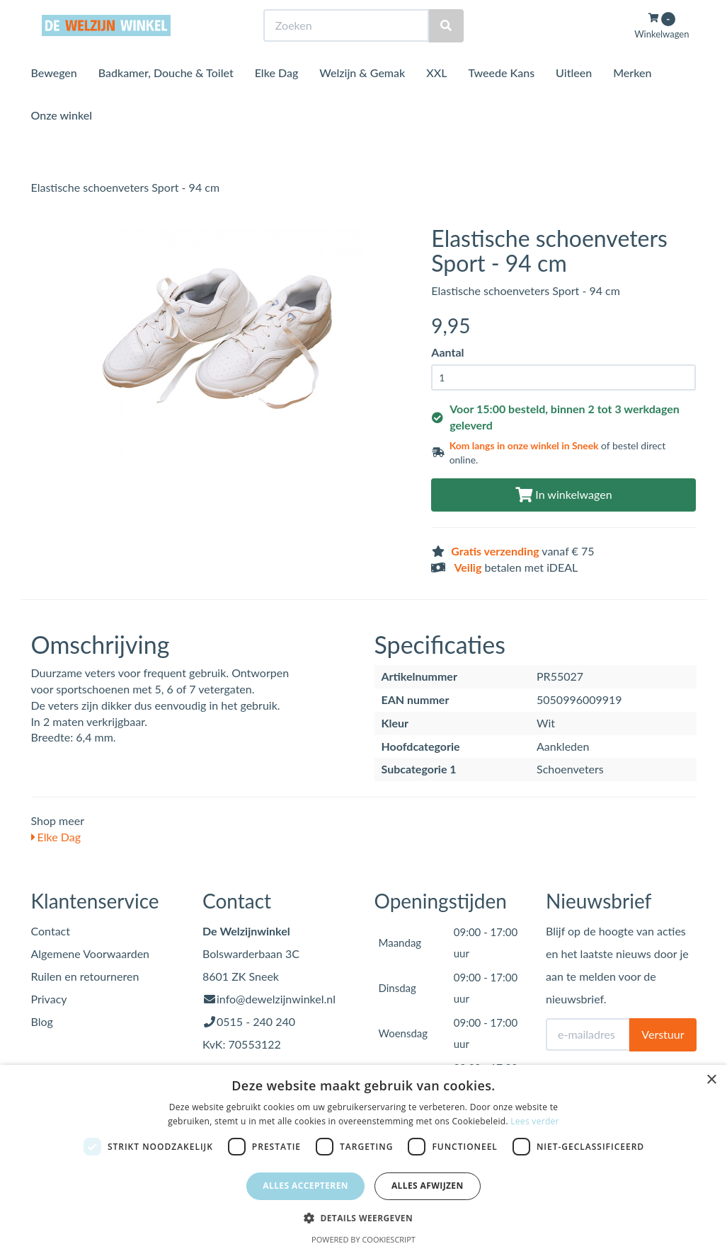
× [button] (711, 1080)
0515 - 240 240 (256, 1021)
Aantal (447, 352)
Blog (42, 1021)
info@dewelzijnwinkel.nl (276, 998)
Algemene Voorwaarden (90, 953)
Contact (50, 931)
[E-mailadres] (588, 1034)
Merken (632, 98)
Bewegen (54, 98)
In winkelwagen (563, 494)
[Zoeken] (446, 52)
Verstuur (662, 1034)
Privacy (49, 998)
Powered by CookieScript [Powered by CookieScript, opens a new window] (363, 1239)
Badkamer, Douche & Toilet (166, 98)
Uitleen (574, 98)
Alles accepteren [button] (305, 1186)
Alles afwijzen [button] (427, 1186)
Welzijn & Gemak (362, 98)
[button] (363, 1217)
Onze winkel (62, 141)
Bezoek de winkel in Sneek (88, 13)
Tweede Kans (501, 98)
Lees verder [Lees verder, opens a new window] (534, 1121)
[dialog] (363, 1158)
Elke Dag (277, 98)
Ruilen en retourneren (85, 976)
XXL (436, 98)
